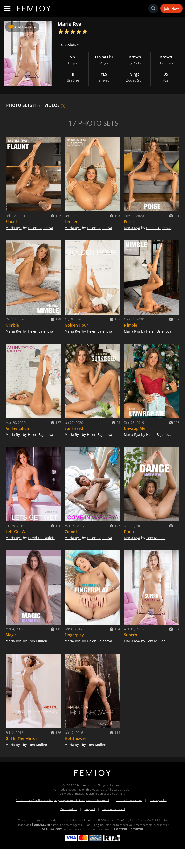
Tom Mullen (155, 538)
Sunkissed (74, 428)
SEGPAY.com (52, 829)
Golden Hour (76, 325)
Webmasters (68, 809)
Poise (129, 221)
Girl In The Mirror (21, 738)
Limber (71, 221)
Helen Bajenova (40, 227)
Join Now (171, 8)
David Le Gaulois (41, 538)
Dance (129, 531)
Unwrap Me (134, 428)
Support (90, 809)
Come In (72, 531)
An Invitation (17, 428)
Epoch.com (41, 824)
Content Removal (113, 809)
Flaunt (11, 221)
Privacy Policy (158, 800)
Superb (130, 635)
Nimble (12, 325)
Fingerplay (74, 635)
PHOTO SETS (23, 105)
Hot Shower (75, 738)
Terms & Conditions (129, 800)
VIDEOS (54, 105)
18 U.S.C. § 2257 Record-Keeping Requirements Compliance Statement (62, 800)
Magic (11, 635)
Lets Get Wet (17, 531)
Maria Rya (14, 227)
